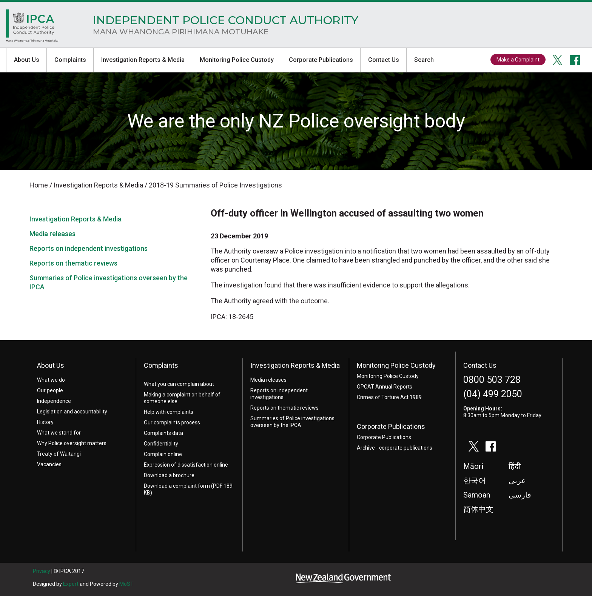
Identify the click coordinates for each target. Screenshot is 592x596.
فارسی (520, 495)
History (45, 422)
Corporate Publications (321, 59)
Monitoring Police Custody (237, 59)
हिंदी (515, 466)
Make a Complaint (518, 60)
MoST (126, 584)
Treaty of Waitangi (59, 454)
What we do (51, 380)
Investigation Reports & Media (143, 59)
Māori (473, 466)
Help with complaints (168, 412)
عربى (517, 480)
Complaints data (163, 433)
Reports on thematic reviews (73, 263)
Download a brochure (169, 475)
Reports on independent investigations (88, 248)
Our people (50, 390)
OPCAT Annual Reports (384, 387)
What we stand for (59, 433)
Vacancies (49, 464)
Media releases (52, 234)
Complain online (163, 454)
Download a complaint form (177, 486)
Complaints (70, 59)
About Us (26, 59)
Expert (71, 584)
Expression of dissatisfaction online (186, 465)
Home (32, 28)
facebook (575, 60)
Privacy (41, 571)
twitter (557, 60)
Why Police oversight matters (71, 443)
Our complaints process (172, 422)
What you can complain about (179, 384)
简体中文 (478, 509)
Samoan (476, 495)
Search (424, 59)
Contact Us (383, 59)
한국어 (474, 480)
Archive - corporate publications (394, 448)
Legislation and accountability (72, 412)
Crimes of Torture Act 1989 (389, 397)
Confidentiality (161, 444)
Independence (54, 401)
